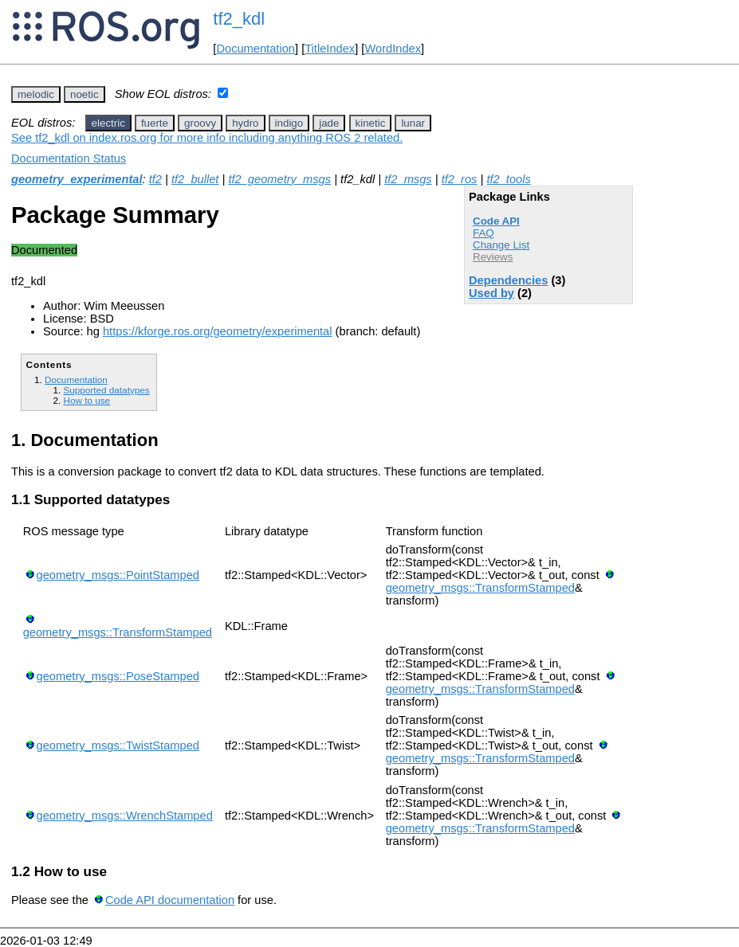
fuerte (154, 123)
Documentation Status (68, 158)
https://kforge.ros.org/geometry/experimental (217, 331)
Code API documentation (169, 900)
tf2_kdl (239, 19)
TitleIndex (330, 48)
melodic (36, 94)
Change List (501, 245)
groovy (200, 123)
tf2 (155, 179)
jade (329, 123)
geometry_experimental (77, 179)
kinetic (371, 123)
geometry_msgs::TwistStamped (118, 745)
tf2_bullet (194, 179)
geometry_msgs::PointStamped (118, 575)
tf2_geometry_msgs (279, 179)
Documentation (255, 48)
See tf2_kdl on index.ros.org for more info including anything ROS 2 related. (207, 137)
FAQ (483, 233)
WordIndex (392, 48)
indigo (289, 123)
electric (108, 123)
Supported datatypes (106, 390)
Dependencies (508, 280)
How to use (86, 400)
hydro (245, 123)
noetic (84, 94)
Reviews (493, 257)
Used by (491, 293)
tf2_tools (508, 179)
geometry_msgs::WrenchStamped (125, 815)
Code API (496, 221)
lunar (413, 123)
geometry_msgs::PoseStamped (118, 676)
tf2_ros (460, 179)
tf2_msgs (407, 179)
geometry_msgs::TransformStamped (480, 587)
